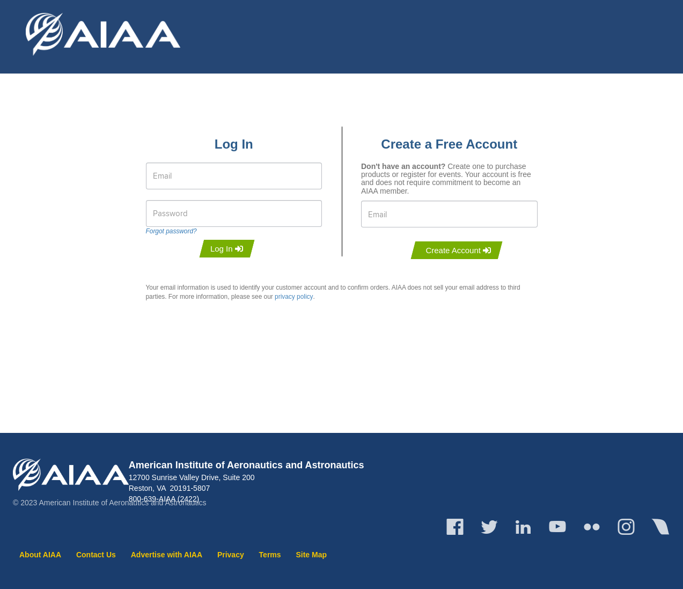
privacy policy (294, 296)
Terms (270, 554)
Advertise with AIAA (166, 554)
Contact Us (96, 554)
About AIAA (40, 554)
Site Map (311, 554)
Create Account (458, 250)
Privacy (230, 554)
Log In (226, 248)
